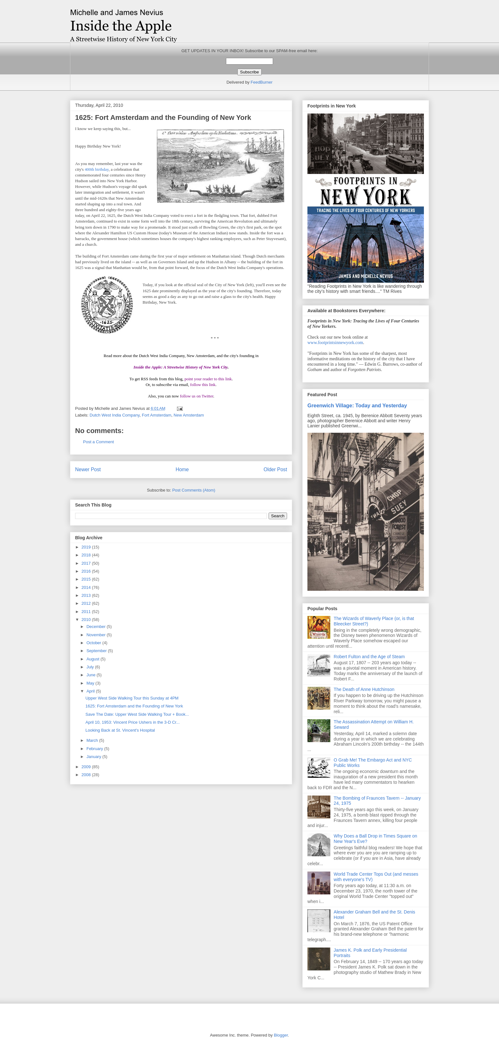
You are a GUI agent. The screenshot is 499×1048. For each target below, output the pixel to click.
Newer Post (88, 469)
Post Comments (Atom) (193, 490)
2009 (86, 766)
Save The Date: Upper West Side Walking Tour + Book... (137, 714)
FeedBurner (262, 82)
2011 (86, 611)
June (92, 674)
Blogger (281, 1035)
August (94, 659)
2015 (86, 579)
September (97, 650)
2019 (86, 547)
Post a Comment (98, 441)
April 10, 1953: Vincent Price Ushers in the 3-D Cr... (132, 722)
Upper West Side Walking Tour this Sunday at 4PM (131, 698)
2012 (86, 603)
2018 (86, 555)
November (97, 634)
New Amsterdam (189, 415)
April (91, 691)
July (91, 667)
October (94, 642)
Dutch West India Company (115, 415)
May (91, 683)
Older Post (275, 469)
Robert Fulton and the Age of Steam (369, 656)
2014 (86, 587)
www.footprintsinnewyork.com (335, 342)
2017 (86, 563)
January (94, 756)
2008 (86, 774)
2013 (86, 595)
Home (182, 469)
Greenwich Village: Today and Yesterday (357, 405)
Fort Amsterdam (156, 415)
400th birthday (97, 169)
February (95, 748)
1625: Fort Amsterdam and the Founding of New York (134, 706)
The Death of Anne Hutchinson (364, 689)
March (93, 740)
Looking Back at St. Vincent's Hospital (120, 730)
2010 (86, 619)
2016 (86, 571)
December (97, 626)
